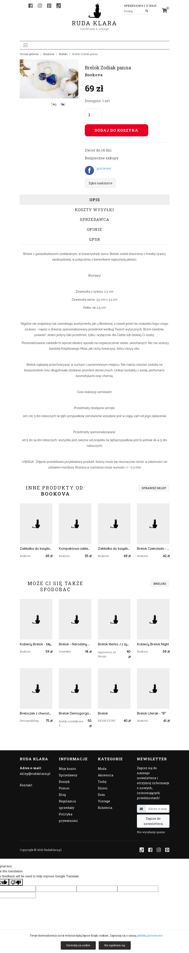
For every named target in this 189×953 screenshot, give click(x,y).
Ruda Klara (94, 19)
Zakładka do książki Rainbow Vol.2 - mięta (36, 549)
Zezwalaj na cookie (78, 945)
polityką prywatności (150, 935)
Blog (62, 795)
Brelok (103, 713)
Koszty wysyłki (94, 209)
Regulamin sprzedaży (67, 804)
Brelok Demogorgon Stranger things (75, 713)
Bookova (94, 74)
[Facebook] (30, 5)
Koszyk (64, 782)
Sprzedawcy (68, 775)
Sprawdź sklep (154, 488)
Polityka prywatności (68, 817)
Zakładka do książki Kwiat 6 (114, 549)
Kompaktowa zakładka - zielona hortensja (75, 549)
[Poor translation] (16, 882)
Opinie (94, 229)
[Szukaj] (147, 11)
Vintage (104, 801)
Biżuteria (48, 54)
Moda (102, 769)
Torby (102, 782)
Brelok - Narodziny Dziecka (75, 644)
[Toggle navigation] (25, 45)
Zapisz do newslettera (153, 821)
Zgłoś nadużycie (100, 183)
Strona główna (29, 54)
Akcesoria (105, 775)
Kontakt (26, 785)
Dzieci (103, 788)
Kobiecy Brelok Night (153, 644)
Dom (101, 795)
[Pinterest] (49, 5)
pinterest (104, 168)
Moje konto (67, 769)
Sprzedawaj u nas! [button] (140, 6)
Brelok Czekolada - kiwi (153, 549)
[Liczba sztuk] (93, 115)
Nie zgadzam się (114, 945)
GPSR (94, 239)
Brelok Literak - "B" (151, 713)
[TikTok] (58, 5)
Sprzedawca (94, 219)
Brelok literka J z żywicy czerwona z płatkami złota (114, 644)
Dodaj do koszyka (116, 130)
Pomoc (64, 788)
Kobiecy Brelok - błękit (36, 644)
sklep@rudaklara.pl (35, 774)
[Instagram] (40, 5)
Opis (94, 199)
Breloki (63, 54)
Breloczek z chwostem (36, 713)
